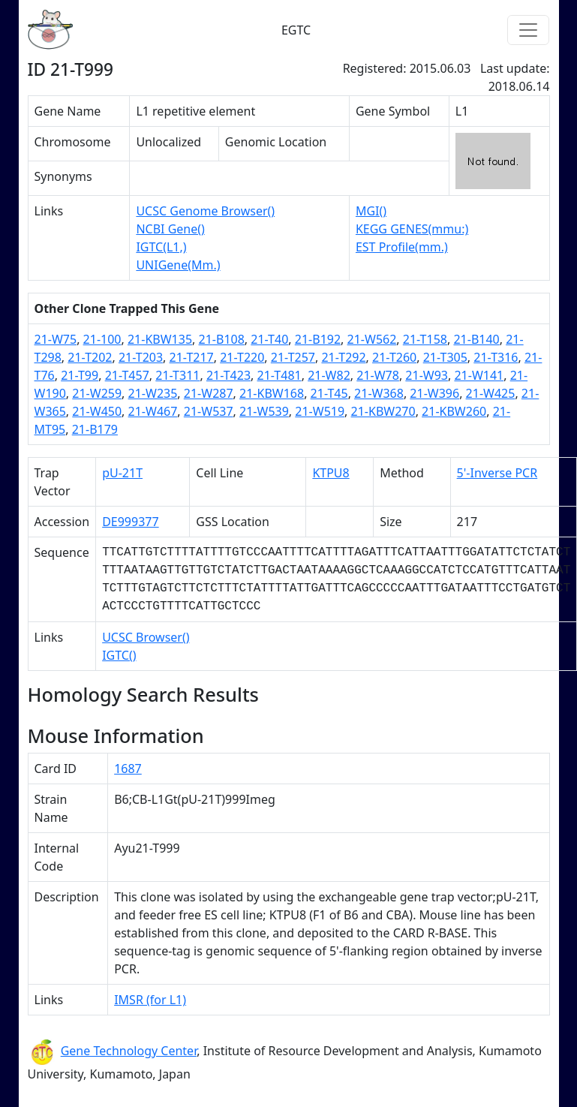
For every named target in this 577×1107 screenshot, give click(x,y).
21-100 (102, 339)
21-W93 (426, 375)
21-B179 (95, 429)
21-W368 (379, 393)
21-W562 (372, 339)
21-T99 (79, 375)
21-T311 (177, 375)
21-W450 (97, 411)
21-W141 (478, 375)
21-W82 (329, 375)
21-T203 (141, 357)
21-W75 (56, 339)
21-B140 (476, 339)
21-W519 (319, 411)
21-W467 (153, 411)
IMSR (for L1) (150, 999)
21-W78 (377, 375)
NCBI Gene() (170, 229)
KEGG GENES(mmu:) (412, 229)
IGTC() (119, 655)
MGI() (371, 211)
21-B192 (318, 339)
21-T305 (445, 357)
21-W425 (490, 393)
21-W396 (434, 393)
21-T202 (90, 357)
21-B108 (222, 339)
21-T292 (343, 357)
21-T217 (192, 357)
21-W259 (97, 393)
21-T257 (293, 357)
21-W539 (264, 411)
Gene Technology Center (129, 1050)
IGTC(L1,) (161, 247)
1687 (128, 768)
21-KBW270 (383, 411)
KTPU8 (330, 473)
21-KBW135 (160, 339)
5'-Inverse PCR (497, 473)
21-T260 (394, 357)
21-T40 (269, 339)
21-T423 (228, 375)
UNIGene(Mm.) (178, 265)
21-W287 (208, 393)
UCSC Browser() (145, 637)
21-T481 (279, 375)
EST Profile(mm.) (402, 247)
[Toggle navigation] (528, 30)
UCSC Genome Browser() (205, 211)
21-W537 (208, 411)
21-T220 (242, 357)
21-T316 (495, 357)
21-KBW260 (454, 411)
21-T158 (425, 339)
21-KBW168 (271, 393)
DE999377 (130, 521)
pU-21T (122, 473)
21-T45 (329, 393)
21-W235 (153, 393)
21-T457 (127, 375)
